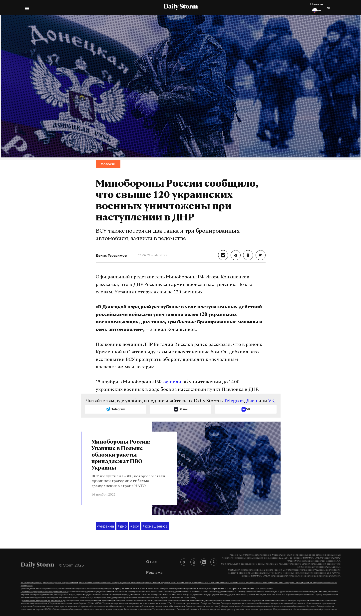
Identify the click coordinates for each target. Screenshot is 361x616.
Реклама (154, 572)
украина (105, 526)
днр (122, 526)
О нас (151, 561)
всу (134, 526)
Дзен (251, 401)
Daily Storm (181, 7)
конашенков (155, 526)
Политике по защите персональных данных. (318, 567)
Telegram (234, 401)
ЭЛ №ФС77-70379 (312, 558)
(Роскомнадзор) (270, 558)
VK (271, 401)
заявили (171, 382)
